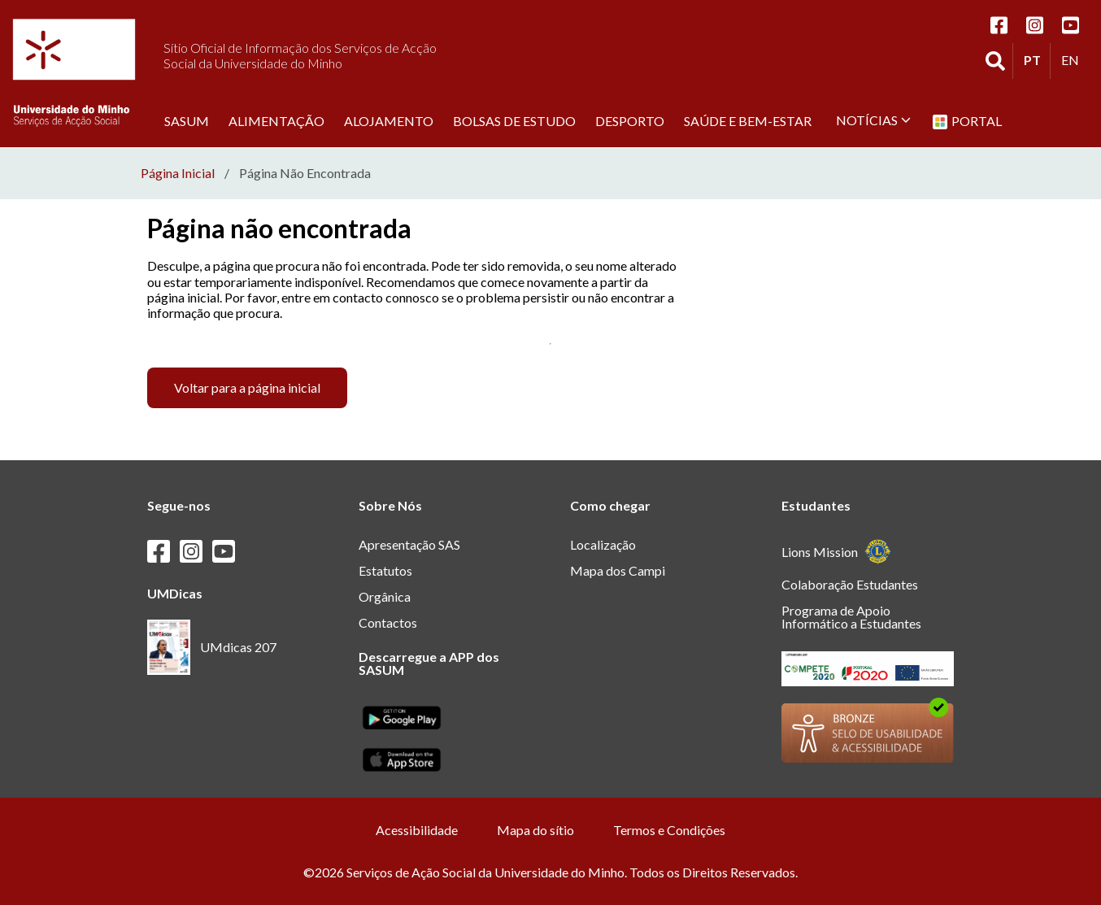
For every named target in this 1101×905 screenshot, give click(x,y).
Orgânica (385, 596)
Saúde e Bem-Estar (748, 120)
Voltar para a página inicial (247, 387)
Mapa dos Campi (617, 570)
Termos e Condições (669, 830)
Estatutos (385, 570)
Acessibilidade (417, 830)
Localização (603, 544)
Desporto (629, 120)
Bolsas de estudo (514, 120)
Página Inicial (178, 173)
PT (1037, 59)
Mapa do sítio (535, 830)
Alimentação (276, 120)
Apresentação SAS (409, 544)
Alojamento (388, 120)
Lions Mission (836, 551)
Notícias (873, 120)
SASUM (186, 120)
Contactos (388, 622)
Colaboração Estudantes (849, 584)
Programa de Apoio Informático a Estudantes (851, 617)
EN (1074, 59)
